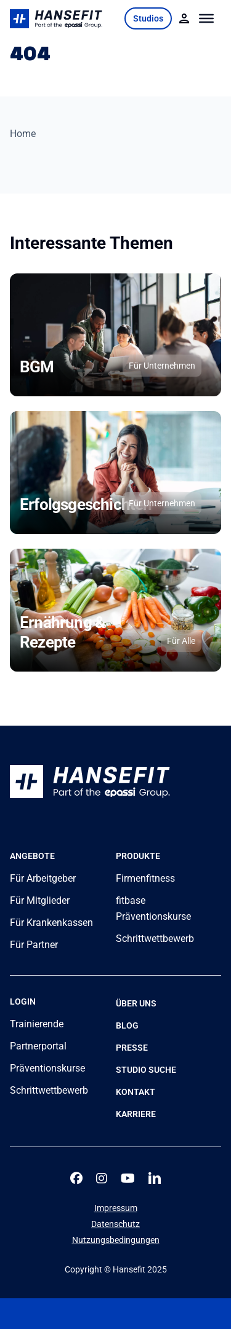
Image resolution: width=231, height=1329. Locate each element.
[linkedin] (154, 1178)
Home (23, 133)
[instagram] (101, 1178)
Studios (148, 18)
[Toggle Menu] (207, 18)
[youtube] (128, 1178)
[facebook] (76, 1178)
